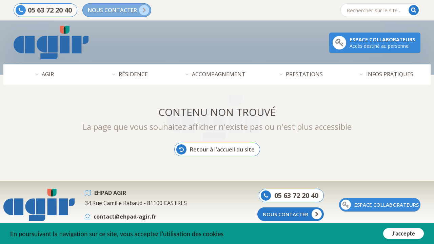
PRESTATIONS (304, 74)
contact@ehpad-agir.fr (125, 217)
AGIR (48, 74)
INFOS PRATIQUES (389, 74)
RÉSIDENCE (133, 74)
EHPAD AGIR (110, 193)
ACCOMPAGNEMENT (218, 74)
